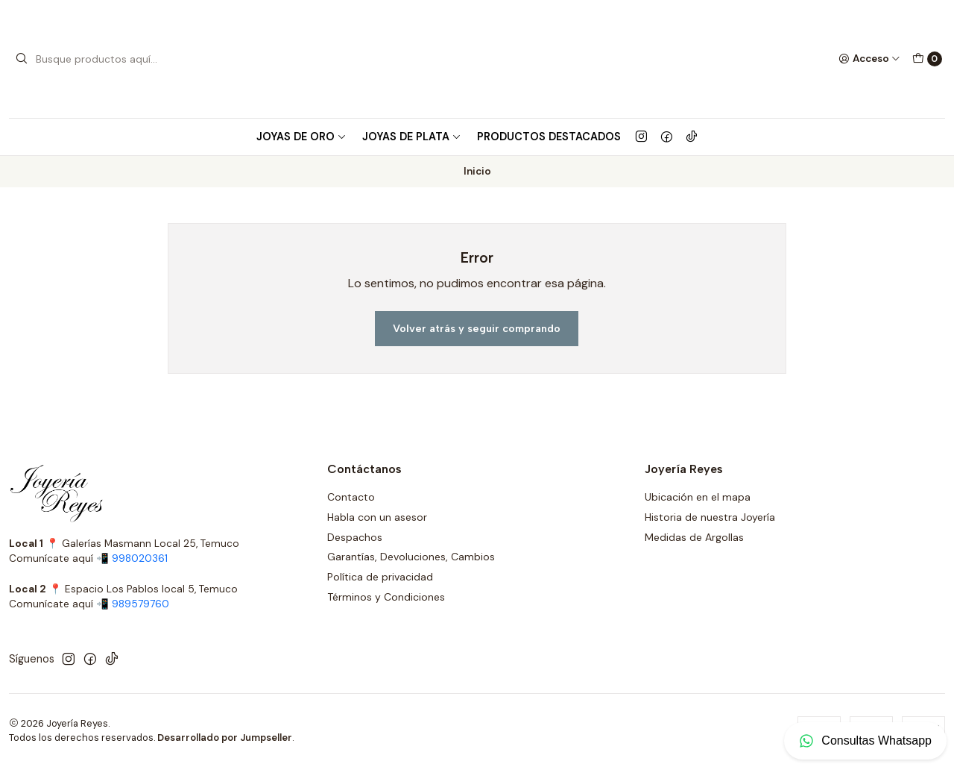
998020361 (140, 558)
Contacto (351, 497)
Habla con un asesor (377, 517)
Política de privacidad (380, 576)
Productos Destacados (549, 136)
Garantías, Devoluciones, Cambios (411, 556)
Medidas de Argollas (694, 537)
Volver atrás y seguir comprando (476, 328)
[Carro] (927, 59)
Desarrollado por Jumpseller (224, 737)
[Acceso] (869, 58)
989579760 (140, 604)
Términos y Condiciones (386, 597)
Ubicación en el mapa (698, 497)
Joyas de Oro (301, 136)
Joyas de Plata (411, 136)
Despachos (354, 537)
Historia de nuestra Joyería (710, 517)
